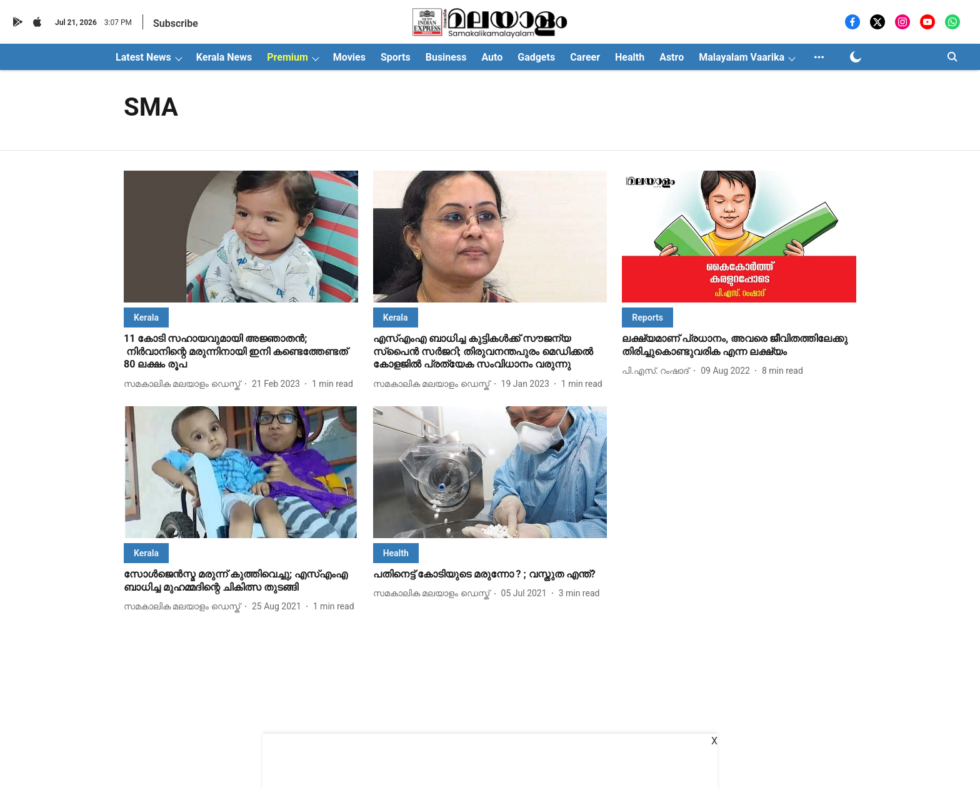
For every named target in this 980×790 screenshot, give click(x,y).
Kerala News (224, 57)
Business (446, 57)
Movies (349, 57)
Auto (491, 57)
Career (585, 57)
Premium (287, 57)
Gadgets (536, 57)
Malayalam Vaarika (741, 57)
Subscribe (175, 23)
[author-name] (184, 384)
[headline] (241, 351)
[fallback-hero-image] (241, 236)
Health (629, 57)
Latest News (143, 57)
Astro (671, 57)
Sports (396, 57)
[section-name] (146, 317)
